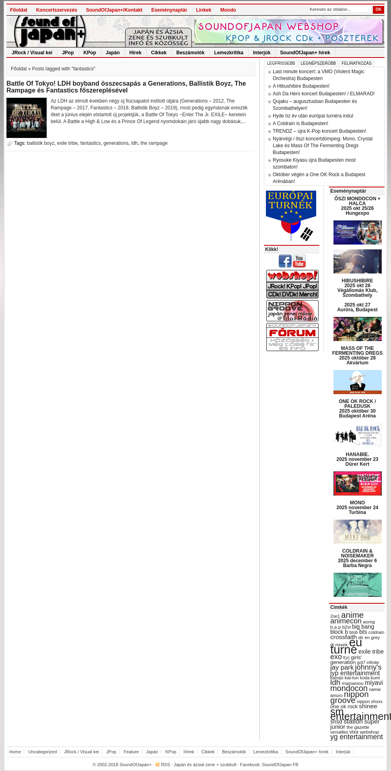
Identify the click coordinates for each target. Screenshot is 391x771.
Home (15, 751)
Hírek (136, 53)
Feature (131, 751)
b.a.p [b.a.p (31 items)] (335, 627)
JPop (68, 53)
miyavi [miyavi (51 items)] (374, 682)
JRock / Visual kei (32, 53)
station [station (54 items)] (353, 721)
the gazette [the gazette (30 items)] (358, 727)
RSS (165, 764)
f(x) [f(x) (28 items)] (346, 657)
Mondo (228, 10)
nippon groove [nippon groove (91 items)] (349, 697)
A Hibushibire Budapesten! (301, 86)
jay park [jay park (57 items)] (342, 667)
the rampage (153, 143)
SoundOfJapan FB (280, 764)
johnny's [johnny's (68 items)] (368, 667)
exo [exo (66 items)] (336, 657)
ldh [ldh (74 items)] (335, 682)
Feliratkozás (356, 63)
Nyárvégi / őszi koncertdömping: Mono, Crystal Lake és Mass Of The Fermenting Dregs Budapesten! (322, 145)
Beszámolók (190, 53)
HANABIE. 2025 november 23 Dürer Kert (357, 459)
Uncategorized (42, 751)
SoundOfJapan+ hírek (305, 53)
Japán (113, 53)
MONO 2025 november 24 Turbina (357, 507)
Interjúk (261, 53)
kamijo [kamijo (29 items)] (336, 677)
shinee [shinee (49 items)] (368, 706)
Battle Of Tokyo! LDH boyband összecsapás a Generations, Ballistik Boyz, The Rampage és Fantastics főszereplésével (126, 87)
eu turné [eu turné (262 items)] (346, 645)
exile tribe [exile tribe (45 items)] (371, 651)
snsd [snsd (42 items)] (336, 721)
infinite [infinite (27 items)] (373, 662)
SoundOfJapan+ (135, 764)
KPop (90, 53)
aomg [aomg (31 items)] (369, 622)
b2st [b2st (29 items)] (346, 627)
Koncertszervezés (56, 10)
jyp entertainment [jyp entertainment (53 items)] (355, 672)
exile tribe (67, 143)
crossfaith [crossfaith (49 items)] (343, 636)
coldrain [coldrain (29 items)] (376, 632)
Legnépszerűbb (318, 63)
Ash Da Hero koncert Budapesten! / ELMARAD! (324, 94)
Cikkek (159, 53)
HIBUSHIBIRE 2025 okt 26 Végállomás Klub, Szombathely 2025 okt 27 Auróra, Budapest (357, 295)
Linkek (203, 10)
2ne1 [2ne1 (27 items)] (335, 616)
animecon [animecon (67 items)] (346, 621)
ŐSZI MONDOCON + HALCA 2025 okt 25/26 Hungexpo (357, 206)
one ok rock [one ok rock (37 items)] (344, 706)
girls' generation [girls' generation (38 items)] (346, 659)
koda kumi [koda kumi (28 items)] (370, 677)
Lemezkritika (228, 53)
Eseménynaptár (169, 10)
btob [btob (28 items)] (353, 632)
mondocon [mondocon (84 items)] (349, 688)
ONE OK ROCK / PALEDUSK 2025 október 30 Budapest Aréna (357, 409)
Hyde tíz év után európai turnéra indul (313, 116)
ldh (135, 143)
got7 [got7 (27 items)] (361, 662)
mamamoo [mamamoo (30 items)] (353, 683)
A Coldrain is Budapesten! (300, 123)
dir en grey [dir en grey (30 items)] (369, 637)
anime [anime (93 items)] (352, 614)
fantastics (90, 143)
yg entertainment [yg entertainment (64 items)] (356, 737)
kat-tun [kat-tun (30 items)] (352, 677)
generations (116, 143)
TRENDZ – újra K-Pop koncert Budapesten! (319, 131)
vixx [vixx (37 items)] (354, 732)
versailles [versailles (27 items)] (339, 732)
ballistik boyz (40, 143)
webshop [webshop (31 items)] (369, 732)
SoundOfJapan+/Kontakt (114, 10)
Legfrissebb (281, 63)
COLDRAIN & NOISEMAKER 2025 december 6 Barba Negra (357, 558)
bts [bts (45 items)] (363, 632)
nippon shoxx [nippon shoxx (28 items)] (370, 701)
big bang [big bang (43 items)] (363, 626)
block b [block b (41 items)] (339, 632)
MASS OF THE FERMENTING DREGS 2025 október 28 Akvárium (357, 355)
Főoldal (18, 10)
